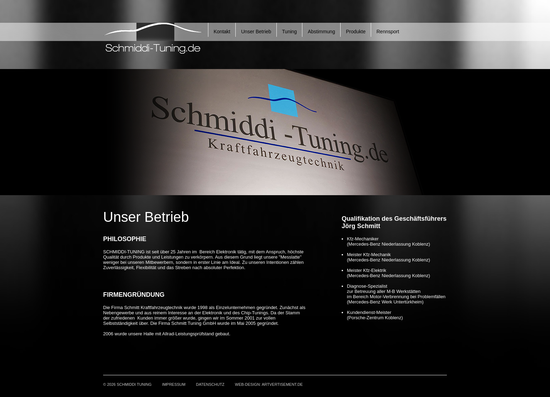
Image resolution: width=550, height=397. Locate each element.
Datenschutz (210, 384)
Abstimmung (321, 31)
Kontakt (222, 31)
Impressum (174, 384)
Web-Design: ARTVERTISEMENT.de (269, 384)
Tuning (289, 31)
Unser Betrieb (256, 31)
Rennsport (387, 31)
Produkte (355, 31)
